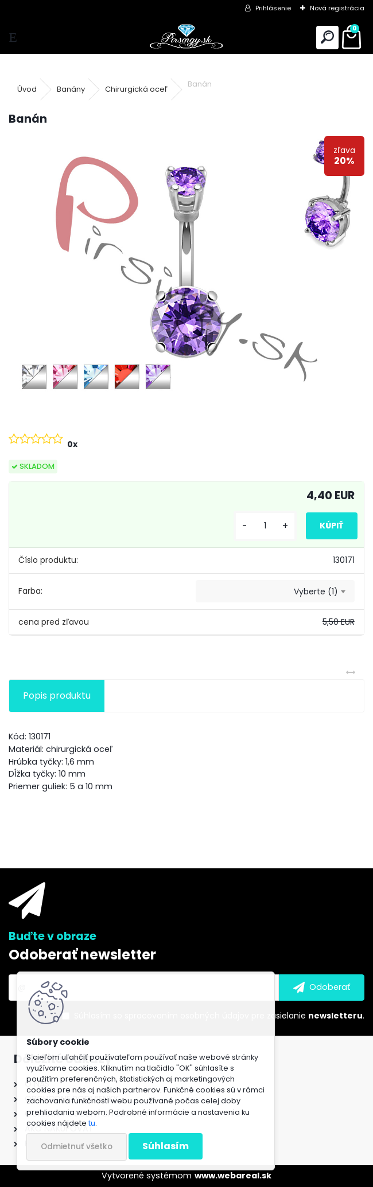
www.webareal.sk (233, 1175)
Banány (71, 89)
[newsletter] (321, 987)
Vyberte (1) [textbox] (316, 591)
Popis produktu (57, 695)
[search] (327, 37)
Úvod (27, 89)
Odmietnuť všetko (76, 1146)
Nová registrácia (337, 8)
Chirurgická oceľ (136, 89)
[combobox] (275, 591)
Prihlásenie (273, 8)
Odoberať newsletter (82, 954)
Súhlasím (165, 1146)
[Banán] (186, 269)
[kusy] (265, 526)
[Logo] (186, 37)
